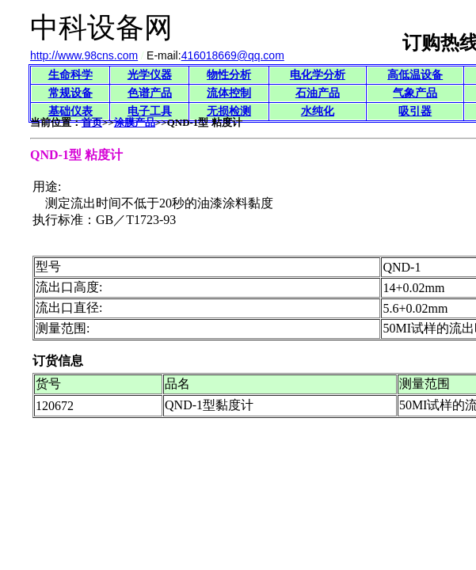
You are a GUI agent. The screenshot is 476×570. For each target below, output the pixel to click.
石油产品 (317, 93)
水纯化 (317, 111)
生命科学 (70, 75)
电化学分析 (317, 75)
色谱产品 (150, 93)
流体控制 (229, 93)
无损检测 (229, 111)
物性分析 (229, 75)
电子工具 (150, 111)
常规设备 (70, 93)
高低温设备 (415, 75)
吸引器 (415, 111)
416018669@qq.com (232, 55)
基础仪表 (70, 111)
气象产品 (415, 93)
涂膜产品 (134, 122)
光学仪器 (150, 75)
